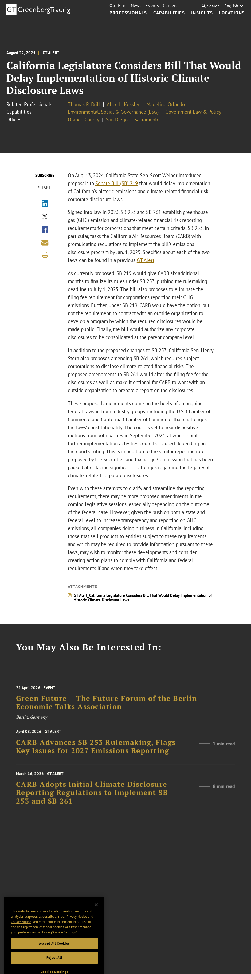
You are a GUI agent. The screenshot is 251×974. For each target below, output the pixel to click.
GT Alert (145, 260)
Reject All (54, 965)
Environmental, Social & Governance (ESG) (113, 112)
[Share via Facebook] (45, 230)
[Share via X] (45, 217)
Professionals (128, 13)
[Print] (45, 255)
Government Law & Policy (193, 112)
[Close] (96, 912)
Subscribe (44, 175)
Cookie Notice (21, 929)
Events (152, 5)
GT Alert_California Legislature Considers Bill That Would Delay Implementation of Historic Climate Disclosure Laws (143, 597)
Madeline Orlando (165, 104)
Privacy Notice (76, 924)
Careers (170, 5)
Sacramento (146, 119)
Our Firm (118, 5)
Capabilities (169, 13)
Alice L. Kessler (123, 104)
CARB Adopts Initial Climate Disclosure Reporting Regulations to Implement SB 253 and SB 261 (92, 798)
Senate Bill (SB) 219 (116, 183)
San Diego (117, 119)
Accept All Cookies (54, 951)
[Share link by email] (44, 242)
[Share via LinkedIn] (45, 204)
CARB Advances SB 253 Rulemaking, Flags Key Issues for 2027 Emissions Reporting (96, 749)
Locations (232, 13)
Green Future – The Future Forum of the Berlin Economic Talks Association (106, 707)
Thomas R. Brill (84, 104)
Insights (202, 13)
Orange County (83, 119)
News (136, 5)
